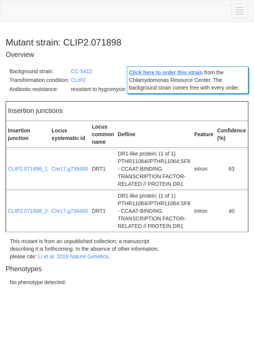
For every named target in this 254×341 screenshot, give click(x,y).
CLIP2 (78, 80)
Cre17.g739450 (69, 169)
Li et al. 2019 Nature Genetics (73, 256)
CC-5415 (81, 71)
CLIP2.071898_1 (28, 169)
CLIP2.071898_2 (28, 211)
